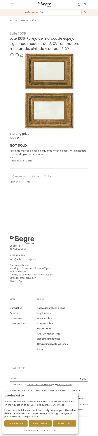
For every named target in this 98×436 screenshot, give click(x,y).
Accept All (16, 423)
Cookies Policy (45, 323)
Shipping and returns (48, 338)
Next (30, 182)
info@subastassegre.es (23, 259)
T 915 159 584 (17, 255)
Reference (31, 12)
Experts (14, 313)
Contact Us (16, 307)
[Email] (44, 379)
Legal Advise (44, 313)
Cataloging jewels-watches (52, 344)
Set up (40, 349)
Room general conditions (51, 307)
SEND (83, 378)
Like (47, 176)
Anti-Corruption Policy (49, 333)
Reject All (65, 423)
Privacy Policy (44, 318)
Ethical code (44, 328)
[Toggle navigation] (13, 4)
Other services (18, 323)
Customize (40, 423)
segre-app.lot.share (25, 176)
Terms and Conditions (39, 384)
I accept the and (42, 384)
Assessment (16, 318)
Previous (15, 182)
